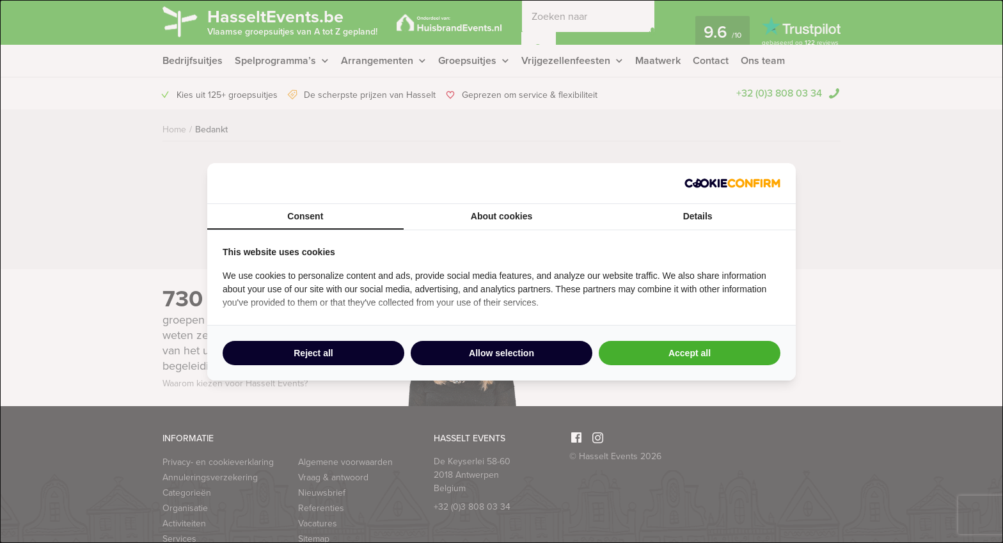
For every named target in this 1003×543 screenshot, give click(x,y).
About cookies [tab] (501, 216)
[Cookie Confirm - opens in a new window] (732, 183)
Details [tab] (698, 216)
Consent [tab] (305, 216)
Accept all (689, 353)
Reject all (313, 353)
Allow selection (501, 353)
